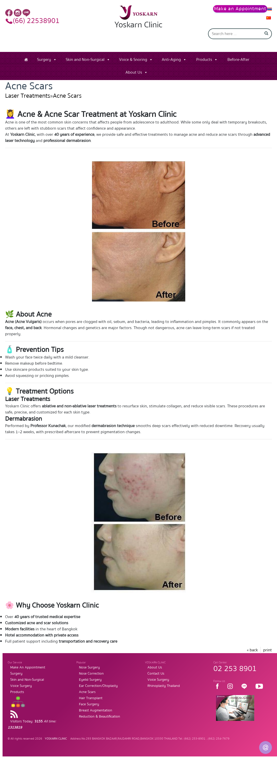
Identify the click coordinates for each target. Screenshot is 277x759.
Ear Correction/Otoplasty (98, 686)
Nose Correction (91, 673)
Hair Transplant (90, 698)
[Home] (26, 59)
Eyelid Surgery (90, 680)
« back (252, 650)
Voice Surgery (21, 686)
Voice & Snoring (133, 59)
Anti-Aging (171, 59)
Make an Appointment (240, 9)
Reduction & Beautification (99, 716)
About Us (133, 72)
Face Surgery (89, 704)
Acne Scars (67, 96)
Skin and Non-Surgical (85, 59)
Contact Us (155, 673)
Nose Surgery (89, 667)
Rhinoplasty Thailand (163, 686)
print (267, 650)
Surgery (44, 59)
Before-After (238, 59)
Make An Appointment (27, 667)
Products (204, 59)
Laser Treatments (27, 96)
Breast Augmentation (95, 710)
